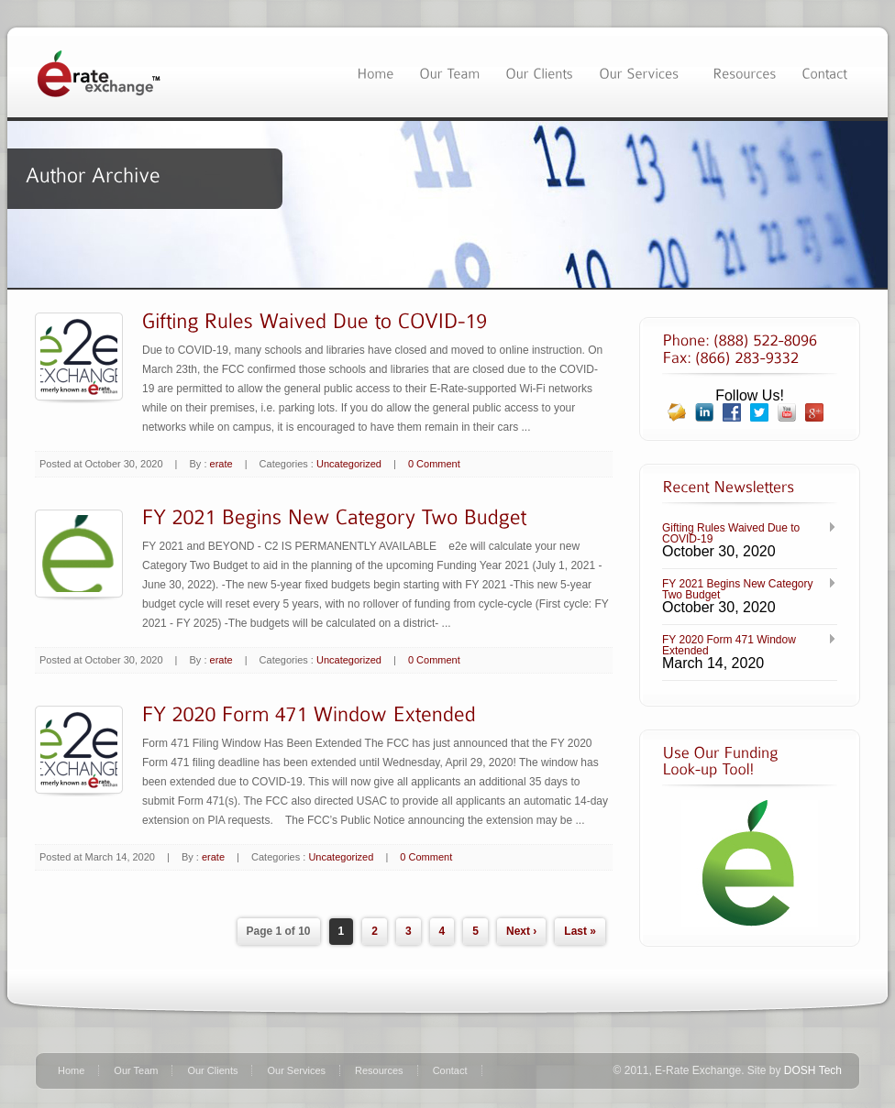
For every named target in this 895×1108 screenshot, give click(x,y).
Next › (521, 931)
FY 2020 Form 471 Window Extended (729, 645)
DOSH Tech (813, 1070)
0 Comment (434, 463)
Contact (450, 1070)
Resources (379, 1070)
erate (221, 463)
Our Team (136, 1070)
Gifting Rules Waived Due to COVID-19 (731, 533)
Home (71, 1070)
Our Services (296, 1070)
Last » (580, 931)
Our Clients (212, 1070)
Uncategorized (348, 463)
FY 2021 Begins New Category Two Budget (737, 589)
